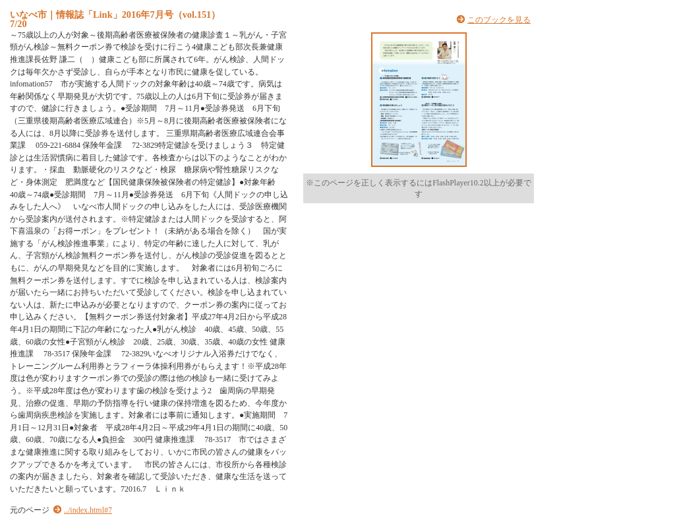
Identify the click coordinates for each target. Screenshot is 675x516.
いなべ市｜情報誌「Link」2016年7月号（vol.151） (115, 14)
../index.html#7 (88, 510)
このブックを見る (499, 19)
